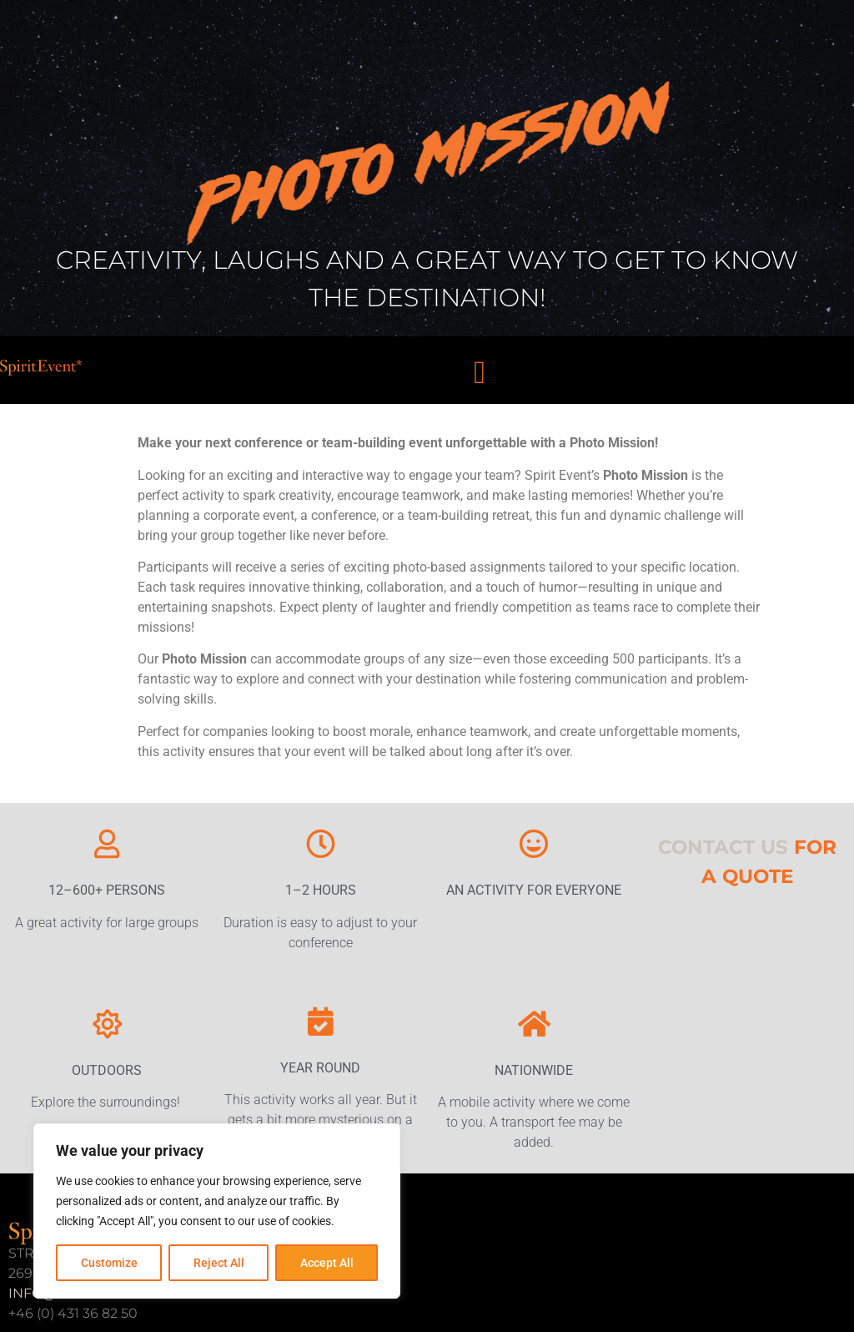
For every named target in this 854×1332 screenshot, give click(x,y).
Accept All (327, 1262)
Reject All (218, 1262)
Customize (109, 1262)
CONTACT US (723, 847)
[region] (216, 1211)
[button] (480, 372)
